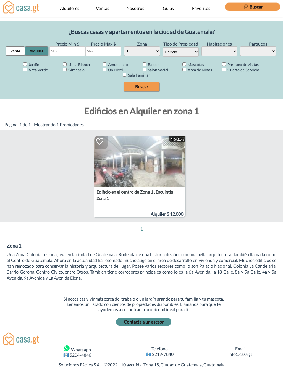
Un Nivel (113, 69)
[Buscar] (252, 6)
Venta (15, 51)
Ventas (102, 8)
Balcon (151, 64)
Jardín (31, 64)
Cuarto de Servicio (240, 69)
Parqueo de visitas (240, 64)
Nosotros (135, 8)
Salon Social (155, 69)
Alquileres (69, 8)
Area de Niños (197, 69)
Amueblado (115, 64)
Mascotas (193, 64)
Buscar (141, 86)
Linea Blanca (76, 64)
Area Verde (35, 69)
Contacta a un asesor (144, 321)
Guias (168, 8)
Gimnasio (74, 69)
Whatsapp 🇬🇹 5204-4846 (77, 351)
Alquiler (36, 51)
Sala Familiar (136, 75)
